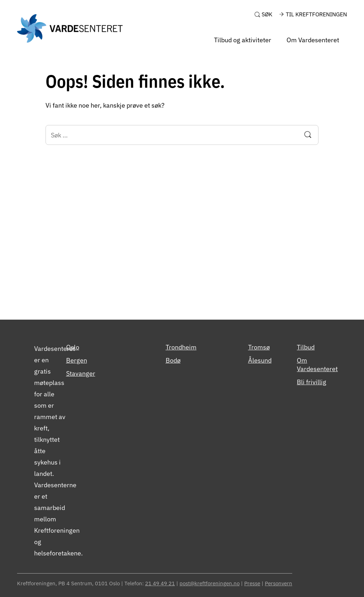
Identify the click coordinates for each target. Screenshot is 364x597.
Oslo (72, 347)
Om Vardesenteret (313, 40)
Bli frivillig (311, 382)
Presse (252, 583)
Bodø (173, 360)
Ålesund (260, 360)
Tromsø (259, 347)
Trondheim (181, 347)
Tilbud (306, 347)
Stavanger (80, 373)
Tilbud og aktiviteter (242, 40)
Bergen (76, 360)
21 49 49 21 (160, 583)
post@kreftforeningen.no (210, 583)
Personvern (278, 583)
